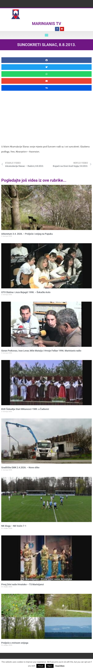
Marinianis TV (46, 23)
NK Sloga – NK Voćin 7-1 (13, 526)
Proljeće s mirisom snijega (14, 642)
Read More (59, 666)
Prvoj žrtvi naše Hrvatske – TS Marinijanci (22, 584)
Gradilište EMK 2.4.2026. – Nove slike (20, 467)
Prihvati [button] (40, 666)
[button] (46, 35)
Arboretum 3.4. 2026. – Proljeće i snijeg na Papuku (27, 234)
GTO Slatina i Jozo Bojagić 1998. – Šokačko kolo (25, 292)
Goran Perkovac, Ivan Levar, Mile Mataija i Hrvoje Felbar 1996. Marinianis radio (41, 350)
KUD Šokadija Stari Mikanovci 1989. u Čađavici (25, 409)
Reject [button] (50, 666)
